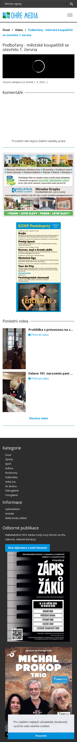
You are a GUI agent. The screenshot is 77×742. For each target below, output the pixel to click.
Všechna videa (38, 418)
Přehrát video (38, 335)
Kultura (9, 468)
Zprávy (9, 459)
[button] (50, 726)
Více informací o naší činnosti (27, 548)
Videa (19, 30)
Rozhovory (11, 472)
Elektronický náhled (16, 518)
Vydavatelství (12, 509)
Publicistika (11, 477)
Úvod (6, 30)
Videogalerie (12, 490)
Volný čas (10, 481)
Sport (8, 463)
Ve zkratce (11, 486)
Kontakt (9, 513)
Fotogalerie (11, 495)
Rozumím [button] (41, 735)
